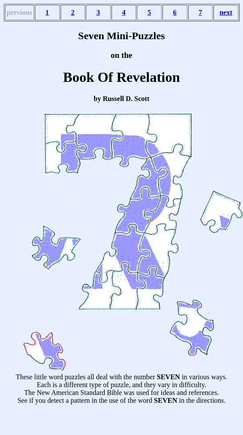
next (225, 12)
